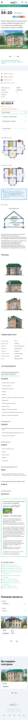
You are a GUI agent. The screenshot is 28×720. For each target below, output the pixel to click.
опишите (13, 194)
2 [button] (13, 56)
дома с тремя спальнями (10, 579)
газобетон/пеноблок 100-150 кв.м (13, 570)
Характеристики (22, 128)
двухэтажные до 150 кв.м (10, 565)
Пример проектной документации (10, 375)
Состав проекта (6, 130)
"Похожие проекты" (15, 193)
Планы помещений (6, 128)
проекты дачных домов (10, 586)
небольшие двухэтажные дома (12, 566)
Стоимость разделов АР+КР (8, 101)
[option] (14, 41)
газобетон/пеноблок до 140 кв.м (12, 568)
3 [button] (14, 56)
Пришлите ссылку (8, 505)
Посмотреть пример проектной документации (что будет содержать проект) (12, 62)
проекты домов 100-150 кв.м (11, 580)
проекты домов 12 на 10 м (10, 588)
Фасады (14, 128)
